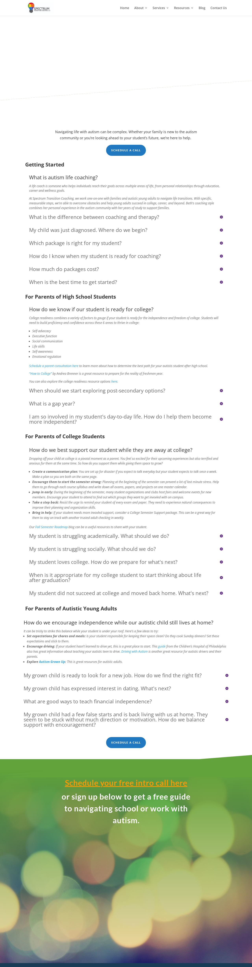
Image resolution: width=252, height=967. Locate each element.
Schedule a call (126, 150)
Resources (182, 8)
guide (162, 646)
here (114, 381)
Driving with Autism (134, 651)
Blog (202, 8)
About (139, 8)
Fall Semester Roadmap (51, 527)
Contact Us (218, 8)
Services (159, 8)
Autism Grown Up (52, 662)
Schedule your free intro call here (126, 783)
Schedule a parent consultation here (53, 366)
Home (124, 8)
